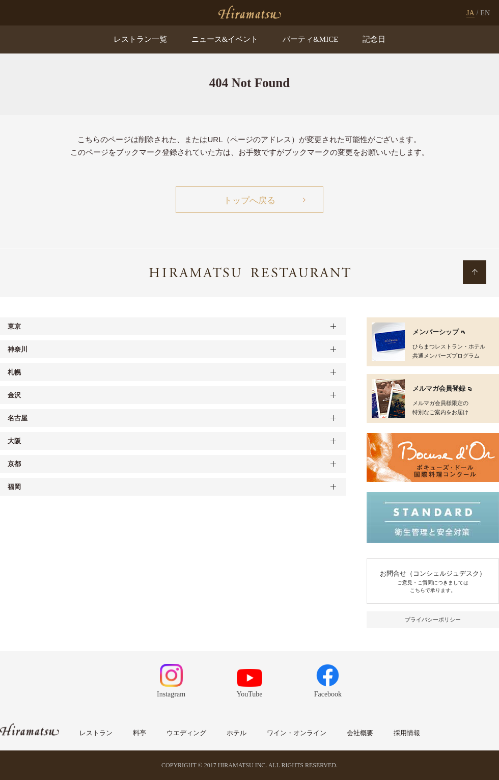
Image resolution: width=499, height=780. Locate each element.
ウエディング (186, 733)
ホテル (236, 733)
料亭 (139, 733)
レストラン (96, 733)
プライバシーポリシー (433, 619)
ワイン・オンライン (296, 733)
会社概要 (360, 733)
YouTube (250, 683)
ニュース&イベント (225, 39)
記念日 (374, 39)
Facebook (328, 681)
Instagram (171, 681)
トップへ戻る (249, 200)
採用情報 (407, 733)
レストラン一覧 (140, 39)
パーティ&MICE (310, 39)
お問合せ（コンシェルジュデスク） (432, 582)
